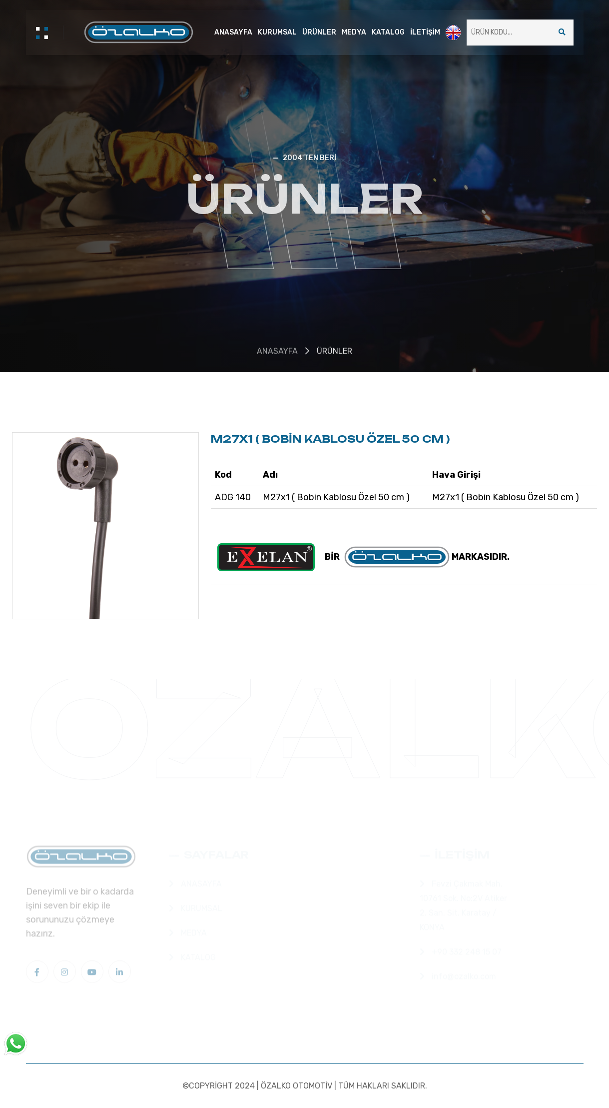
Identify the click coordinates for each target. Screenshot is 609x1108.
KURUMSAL (277, 32)
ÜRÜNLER (319, 32)
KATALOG (388, 32)
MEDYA (354, 32)
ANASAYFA (233, 32)
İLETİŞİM (425, 32)
